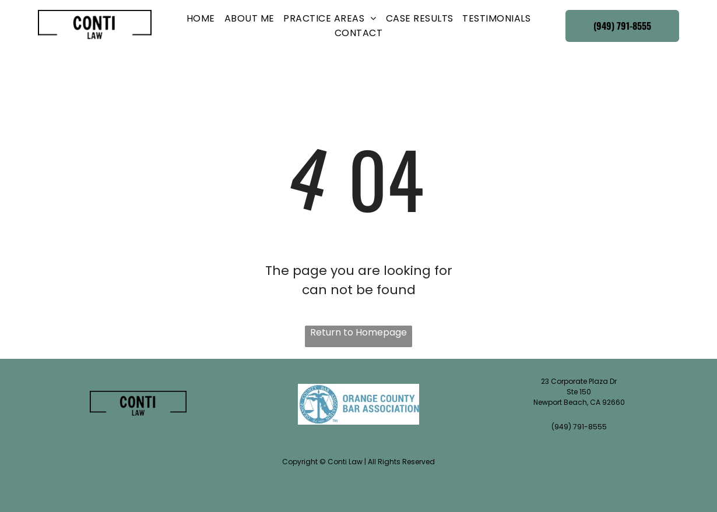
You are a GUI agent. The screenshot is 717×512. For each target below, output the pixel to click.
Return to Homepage (358, 332)
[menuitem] (201, 18)
